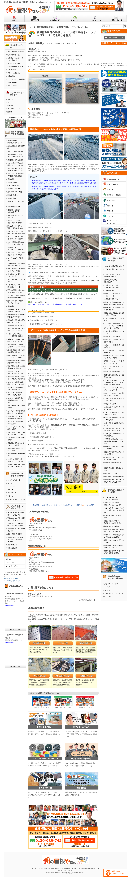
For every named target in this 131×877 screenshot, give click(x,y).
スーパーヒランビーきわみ (16, 499)
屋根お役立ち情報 (110, 404)
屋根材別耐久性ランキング (16, 325)
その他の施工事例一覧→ (88, 600)
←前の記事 (35, 505)
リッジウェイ (11, 493)
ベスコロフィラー (110, 590)
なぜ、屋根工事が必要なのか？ (114, 266)
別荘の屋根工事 (12, 545)
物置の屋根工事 (12, 548)
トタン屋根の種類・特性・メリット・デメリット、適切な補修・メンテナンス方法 (114, 326)
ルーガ (9, 483)
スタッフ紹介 (10, 562)
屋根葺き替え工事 (113, 179)
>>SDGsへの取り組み (11, 578)
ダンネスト (107, 596)
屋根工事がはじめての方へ (16, 51)
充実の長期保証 (12, 82)
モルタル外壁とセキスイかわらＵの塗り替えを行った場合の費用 (114, 510)
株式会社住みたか (35, 530)
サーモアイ (107, 587)
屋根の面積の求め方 (13, 207)
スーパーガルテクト (13, 480)
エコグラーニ (11, 486)
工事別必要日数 (109, 290)
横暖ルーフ (11, 489)
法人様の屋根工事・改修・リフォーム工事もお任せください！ (16, 539)
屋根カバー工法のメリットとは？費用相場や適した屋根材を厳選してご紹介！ (57, 304)
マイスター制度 (12, 85)
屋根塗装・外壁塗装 (114, 195)
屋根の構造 (11, 306)
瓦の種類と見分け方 (13, 188)
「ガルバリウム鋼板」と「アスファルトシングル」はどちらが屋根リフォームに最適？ (114, 382)
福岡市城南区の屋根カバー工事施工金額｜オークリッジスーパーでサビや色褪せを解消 (64, 181)
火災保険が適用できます (112, 299)
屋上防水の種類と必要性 (15, 160)
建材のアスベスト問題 (14, 192)
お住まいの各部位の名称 (15, 151)
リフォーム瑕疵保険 (13, 73)
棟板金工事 (111, 200)
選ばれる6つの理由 (13, 63)
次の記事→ (91, 505)
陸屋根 (9, 112)
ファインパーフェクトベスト (113, 593)
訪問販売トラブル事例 (111, 526)
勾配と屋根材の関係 (13, 185)
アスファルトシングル (14, 108)
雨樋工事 (110, 206)
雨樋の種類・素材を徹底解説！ (114, 476)
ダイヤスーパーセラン (111, 584)
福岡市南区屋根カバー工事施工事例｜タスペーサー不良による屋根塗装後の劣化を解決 (64, 183)
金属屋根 (10, 105)
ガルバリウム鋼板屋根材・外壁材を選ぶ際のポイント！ (16, 400)
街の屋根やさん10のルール (16, 66)
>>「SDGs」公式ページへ (12, 581)
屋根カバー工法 (112, 184)
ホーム (32, 27)
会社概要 (9, 559)
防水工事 (110, 211)
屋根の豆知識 (11, 198)
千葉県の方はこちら (84, 707)
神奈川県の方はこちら (63, 707)
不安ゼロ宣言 (11, 70)
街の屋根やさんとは (13, 55)
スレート (10, 99)
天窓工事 (110, 216)
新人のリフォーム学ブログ (112, 473)
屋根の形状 (11, 179)
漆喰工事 (110, 189)
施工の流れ (11, 76)
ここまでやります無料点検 (16, 79)
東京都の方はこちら (41, 707)
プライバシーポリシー (13, 566)
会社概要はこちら (15, 629)
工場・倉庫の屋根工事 (14, 534)
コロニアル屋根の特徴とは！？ (114, 372)
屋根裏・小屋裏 (12, 182)
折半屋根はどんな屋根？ (112, 336)
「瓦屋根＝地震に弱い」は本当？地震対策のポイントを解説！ (113, 441)
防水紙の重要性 (12, 195)
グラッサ (10, 496)
